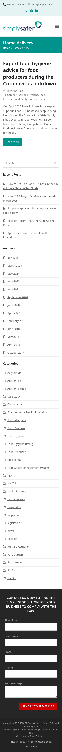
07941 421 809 (19, 4)
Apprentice (14, 381)
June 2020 (13, 305)
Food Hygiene (30, 94)
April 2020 (13, 313)
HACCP (11, 483)
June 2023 (13, 281)
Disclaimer (31, 746)
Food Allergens (16, 420)
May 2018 (13, 337)
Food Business (16, 428)
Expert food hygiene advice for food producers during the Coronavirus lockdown (29, 73)
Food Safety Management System (28, 468)
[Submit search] (55, 163)
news (10, 531)
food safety (21, 99)
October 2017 (15, 352)
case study (14, 396)
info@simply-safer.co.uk (45, 4)
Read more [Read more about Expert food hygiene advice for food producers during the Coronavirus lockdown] (13, 142)
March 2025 (14, 266)
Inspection (14, 515)
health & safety (16, 491)
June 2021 (13, 289)
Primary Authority (18, 546)
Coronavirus (14, 94)
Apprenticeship (16, 389)
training (12, 578)
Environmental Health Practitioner (28, 412)
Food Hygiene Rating (20, 444)
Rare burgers (15, 554)
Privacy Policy (17, 741)
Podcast (12, 539)
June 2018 (13, 329)
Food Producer (16, 452)
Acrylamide (14, 373)
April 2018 (13, 344)
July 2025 (13, 258)
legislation (13, 523)
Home (6, 48)
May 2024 (13, 274)
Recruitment (15, 562)
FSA (9, 476)
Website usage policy (40, 741)
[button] (57, 26)
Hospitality (14, 507)
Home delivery (36, 99)
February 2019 (16, 321)
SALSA (11, 570)
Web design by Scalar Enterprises (31, 736)
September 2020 (17, 297)
